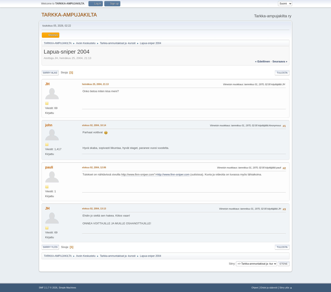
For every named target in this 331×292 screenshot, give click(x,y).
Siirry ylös (50, 247)
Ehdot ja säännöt (268, 287)
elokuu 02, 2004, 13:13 (94, 208)
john (48, 125)
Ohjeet (254, 287)
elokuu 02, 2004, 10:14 (94, 125)
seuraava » (280, 61)
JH (47, 84)
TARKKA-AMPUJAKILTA (69, 14)
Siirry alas (50, 72)
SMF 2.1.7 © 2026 (48, 287)
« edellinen (262, 61)
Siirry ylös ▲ (285, 287)
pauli (49, 167)
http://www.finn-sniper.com (173, 174)
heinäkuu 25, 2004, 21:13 (95, 84)
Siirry (232, 263)
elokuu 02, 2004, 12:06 (94, 167)
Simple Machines (67, 287)
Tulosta (282, 72)
